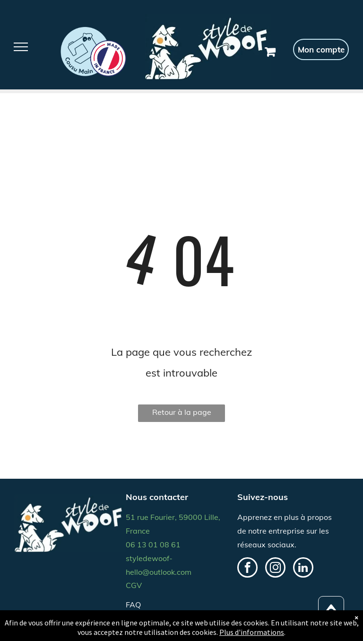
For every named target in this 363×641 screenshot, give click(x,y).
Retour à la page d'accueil (181, 414)
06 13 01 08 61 (153, 544)
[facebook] (247, 568)
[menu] (21, 47)
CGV (134, 585)
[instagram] (275, 568)
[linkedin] (303, 568)
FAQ (133, 604)
